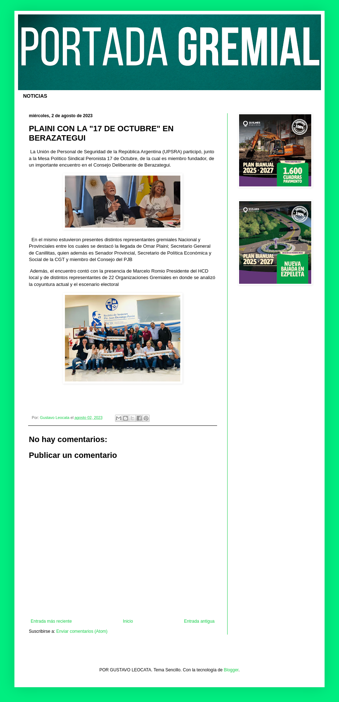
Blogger (231, 669)
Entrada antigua (199, 621)
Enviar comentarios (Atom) (81, 631)
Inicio (128, 621)
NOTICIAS (35, 96)
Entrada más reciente (51, 621)
